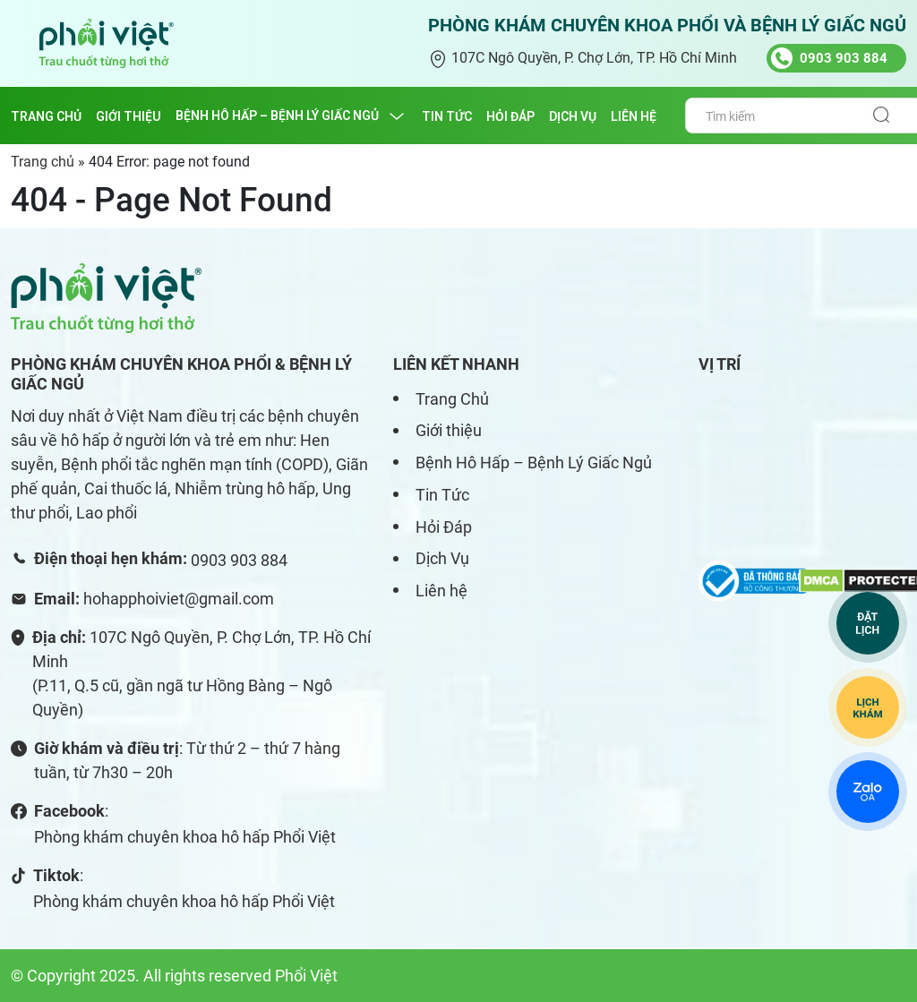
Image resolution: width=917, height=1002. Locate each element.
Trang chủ (46, 116)
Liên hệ (441, 590)
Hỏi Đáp (444, 527)
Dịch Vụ (442, 558)
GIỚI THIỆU (128, 116)
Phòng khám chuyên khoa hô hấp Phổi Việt (185, 836)
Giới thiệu (449, 430)
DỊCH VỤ (572, 116)
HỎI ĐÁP (510, 116)
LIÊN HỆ (633, 116)
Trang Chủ (452, 399)
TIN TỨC (447, 116)
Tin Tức (442, 494)
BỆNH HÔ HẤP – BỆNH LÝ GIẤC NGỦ (277, 115)
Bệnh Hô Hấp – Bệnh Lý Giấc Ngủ (534, 462)
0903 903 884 (239, 560)
